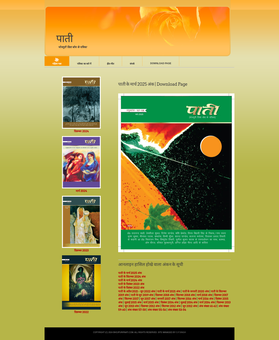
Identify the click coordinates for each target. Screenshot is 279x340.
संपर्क (132, 63)
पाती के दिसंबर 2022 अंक (131, 287)
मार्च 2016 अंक (205, 298)
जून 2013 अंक (131, 306)
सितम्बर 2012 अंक (171, 306)
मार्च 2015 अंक (151, 302)
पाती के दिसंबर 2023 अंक (131, 284)
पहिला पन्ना (56, 63)
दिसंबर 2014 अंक (170, 302)
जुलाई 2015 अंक (132, 302)
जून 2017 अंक (147, 298)
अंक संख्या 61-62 (208, 306)
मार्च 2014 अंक (207, 302)
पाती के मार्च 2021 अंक (168, 291)
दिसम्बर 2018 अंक (164, 295)
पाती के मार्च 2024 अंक (130, 280)
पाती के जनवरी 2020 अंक (195, 291)
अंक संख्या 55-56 (157, 309)
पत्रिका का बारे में (84, 63)
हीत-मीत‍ (110, 63)
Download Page (160, 63)
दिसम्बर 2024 (81, 129)
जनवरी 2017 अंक (166, 298)
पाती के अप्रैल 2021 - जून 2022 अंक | (137, 291)
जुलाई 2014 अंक (189, 302)
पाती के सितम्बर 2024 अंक (132, 276)
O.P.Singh (181, 332)
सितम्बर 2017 (131, 298)
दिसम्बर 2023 (81, 248)
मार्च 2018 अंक (204, 295)
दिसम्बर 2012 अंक (150, 306)
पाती (64, 38)
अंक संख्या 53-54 (177, 309)
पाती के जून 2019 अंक (142, 295)
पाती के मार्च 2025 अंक (136, 84)
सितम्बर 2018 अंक (185, 295)
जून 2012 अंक (190, 306)
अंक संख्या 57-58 (136, 309)
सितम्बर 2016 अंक (186, 298)
